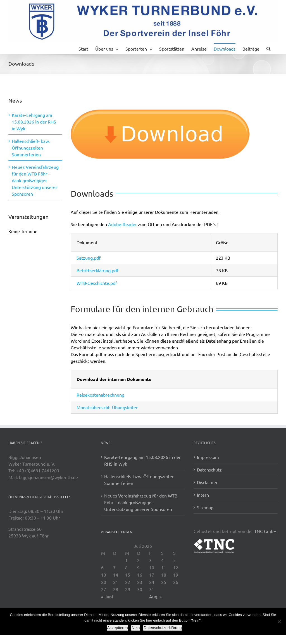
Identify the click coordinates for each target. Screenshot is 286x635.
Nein (136, 627)
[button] (268, 48)
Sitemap (205, 507)
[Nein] (279, 621)
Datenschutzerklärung (163, 627)
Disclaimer (207, 482)
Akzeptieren (117, 627)
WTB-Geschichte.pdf (97, 283)
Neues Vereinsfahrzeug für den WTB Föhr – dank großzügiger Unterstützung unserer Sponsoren (35, 180)
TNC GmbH (265, 531)
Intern (203, 494)
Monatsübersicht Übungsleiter (107, 407)
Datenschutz (209, 469)
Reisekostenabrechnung (100, 394)
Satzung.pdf (89, 257)
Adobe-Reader (122, 224)
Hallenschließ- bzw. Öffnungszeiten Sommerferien (31, 147)
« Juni (107, 596)
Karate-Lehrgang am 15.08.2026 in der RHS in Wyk (34, 121)
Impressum (208, 457)
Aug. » (155, 596)
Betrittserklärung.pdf (97, 270)
